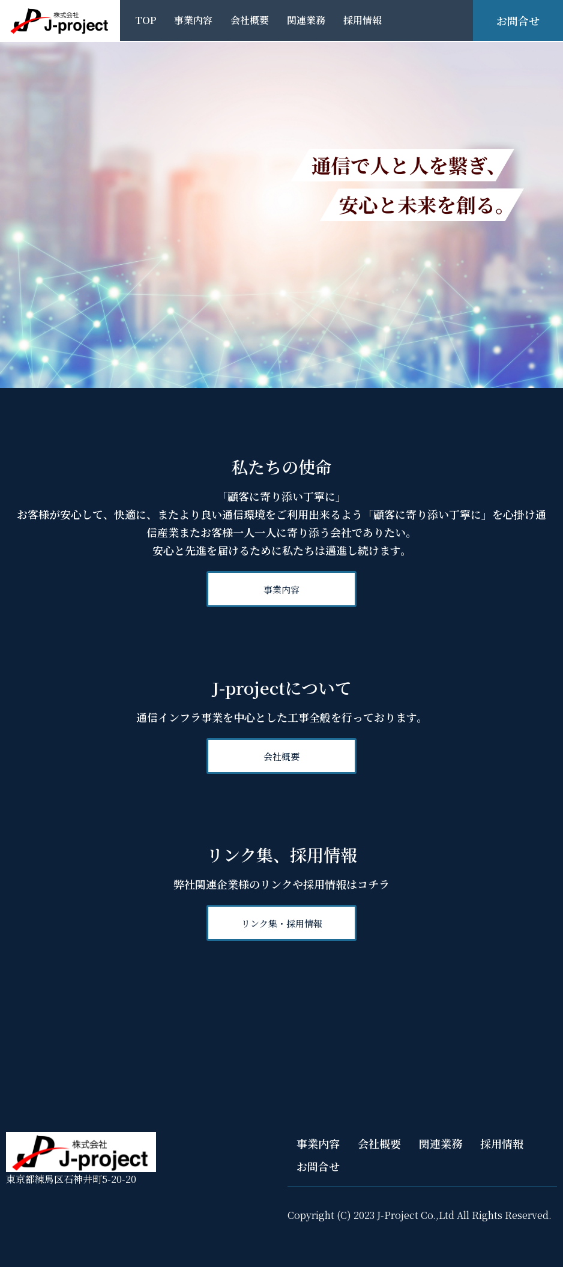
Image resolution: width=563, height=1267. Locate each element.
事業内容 (193, 20)
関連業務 (306, 20)
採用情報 (362, 20)
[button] (281, 589)
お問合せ (318, 1166)
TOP (145, 20)
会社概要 (249, 20)
